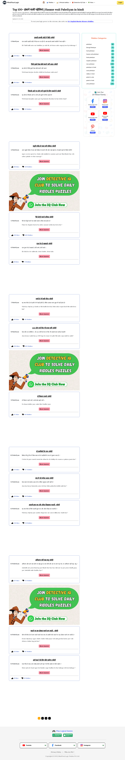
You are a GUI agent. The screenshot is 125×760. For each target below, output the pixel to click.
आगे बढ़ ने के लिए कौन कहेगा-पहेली (44, 660)
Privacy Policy (56, 752)
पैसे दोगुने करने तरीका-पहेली (44, 217)
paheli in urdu (90, 77)
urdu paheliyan (90, 84)
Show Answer (44, 50)
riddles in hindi (90, 74)
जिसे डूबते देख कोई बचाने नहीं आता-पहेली (44, 64)
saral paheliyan (90, 70)
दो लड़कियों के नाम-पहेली (44, 451)
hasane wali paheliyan (92, 54)
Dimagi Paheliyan (91, 47)
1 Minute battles (63, 2)
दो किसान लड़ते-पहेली (44, 396)
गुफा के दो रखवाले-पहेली (44, 243)
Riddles (50, 2)
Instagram (85, 745)
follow (92, 107)
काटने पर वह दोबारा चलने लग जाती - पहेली (44, 631)
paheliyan (89, 44)
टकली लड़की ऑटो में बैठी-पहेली (44, 37)
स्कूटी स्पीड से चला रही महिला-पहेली (44, 146)
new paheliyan (90, 64)
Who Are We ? (69, 752)
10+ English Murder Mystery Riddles (81, 21)
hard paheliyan (90, 51)
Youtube (26, 745)
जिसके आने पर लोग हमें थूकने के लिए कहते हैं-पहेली (44, 91)
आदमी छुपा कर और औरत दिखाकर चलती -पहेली (44, 505)
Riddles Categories (99, 38)
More (90, 2)
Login (120, 2)
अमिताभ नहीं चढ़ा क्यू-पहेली (44, 560)
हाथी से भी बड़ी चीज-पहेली (44, 299)
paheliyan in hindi (91, 67)
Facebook (56, 745)
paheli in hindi (90, 80)
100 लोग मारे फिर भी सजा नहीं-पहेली (44, 328)
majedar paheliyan (91, 61)
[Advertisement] (62, 28)
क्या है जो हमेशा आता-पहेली (44, 478)
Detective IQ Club (78, 2)
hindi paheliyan (90, 57)
